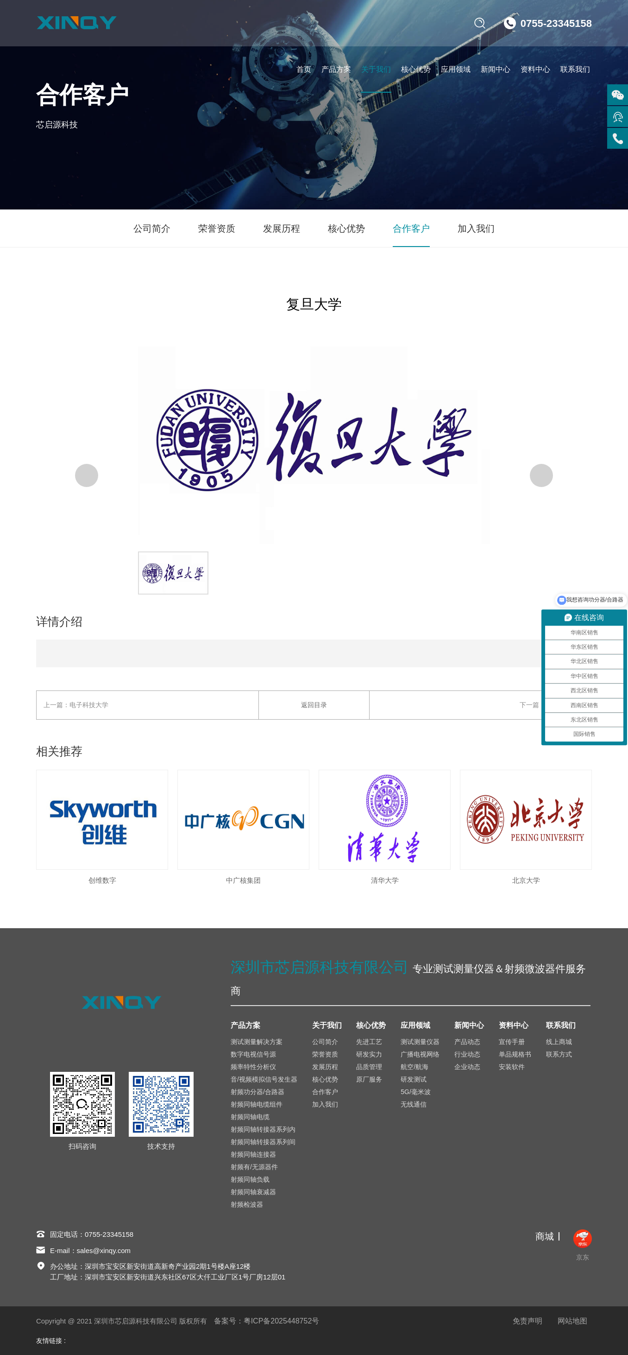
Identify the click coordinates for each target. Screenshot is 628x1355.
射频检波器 (247, 1204)
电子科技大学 (88, 705)
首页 (303, 69)
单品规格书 (515, 1054)
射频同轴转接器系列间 (263, 1142)
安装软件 (512, 1066)
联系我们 (575, 69)
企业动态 (467, 1066)
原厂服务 (369, 1079)
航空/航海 (414, 1066)
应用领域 (456, 69)
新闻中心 (495, 69)
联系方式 (559, 1054)
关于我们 (376, 69)
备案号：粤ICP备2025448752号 (267, 1321)
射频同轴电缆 (250, 1117)
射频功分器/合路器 (257, 1091)
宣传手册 (512, 1041)
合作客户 (411, 228)
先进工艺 (369, 1041)
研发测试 (414, 1079)
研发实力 (369, 1054)
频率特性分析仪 (253, 1066)
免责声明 (527, 1321)
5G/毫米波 (416, 1091)
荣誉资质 (216, 228)
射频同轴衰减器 (253, 1192)
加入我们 (476, 228)
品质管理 (369, 1066)
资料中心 (535, 69)
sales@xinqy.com (104, 1250)
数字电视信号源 (253, 1054)
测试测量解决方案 (257, 1041)
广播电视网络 (420, 1054)
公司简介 (151, 228)
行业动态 (467, 1054)
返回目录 (314, 705)
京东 (582, 1245)
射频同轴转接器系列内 (263, 1129)
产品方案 (336, 69)
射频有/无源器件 (254, 1167)
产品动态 (467, 1041)
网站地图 (572, 1321)
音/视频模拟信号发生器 (264, 1079)
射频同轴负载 (250, 1179)
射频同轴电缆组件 (257, 1104)
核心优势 (416, 69)
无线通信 (414, 1104)
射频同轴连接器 (253, 1154)
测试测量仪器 (420, 1041)
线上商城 (559, 1041)
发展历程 (281, 228)
